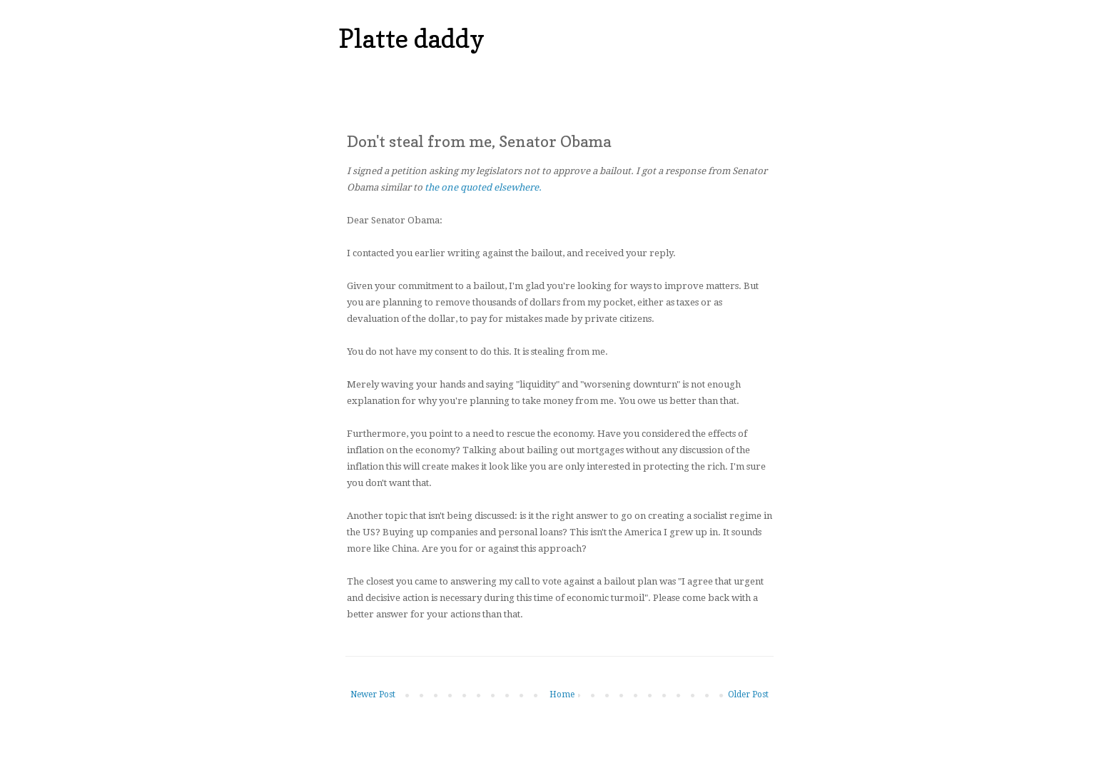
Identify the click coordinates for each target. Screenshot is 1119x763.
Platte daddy (411, 38)
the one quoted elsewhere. (483, 187)
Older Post (748, 694)
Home (562, 694)
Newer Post (372, 694)
